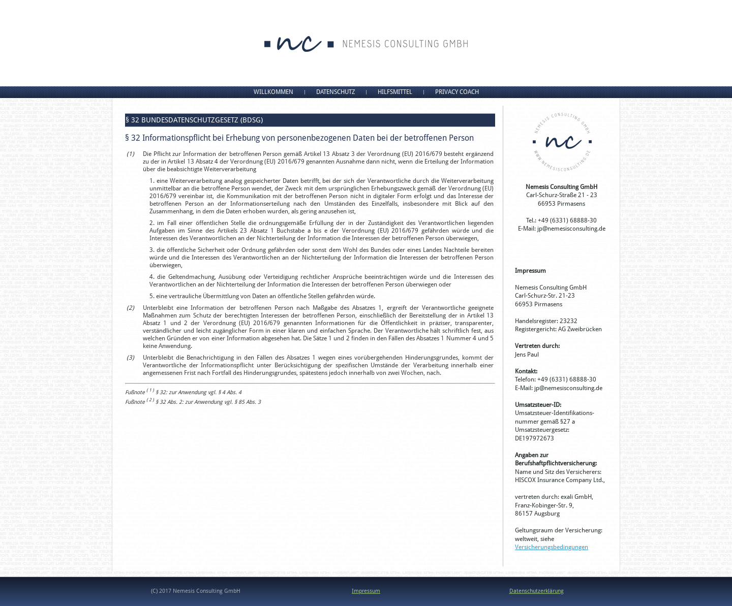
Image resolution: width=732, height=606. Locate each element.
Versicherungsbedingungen (551, 547)
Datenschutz (335, 91)
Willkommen (273, 91)
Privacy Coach (457, 91)
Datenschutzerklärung (536, 591)
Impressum (366, 591)
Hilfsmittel (395, 91)
